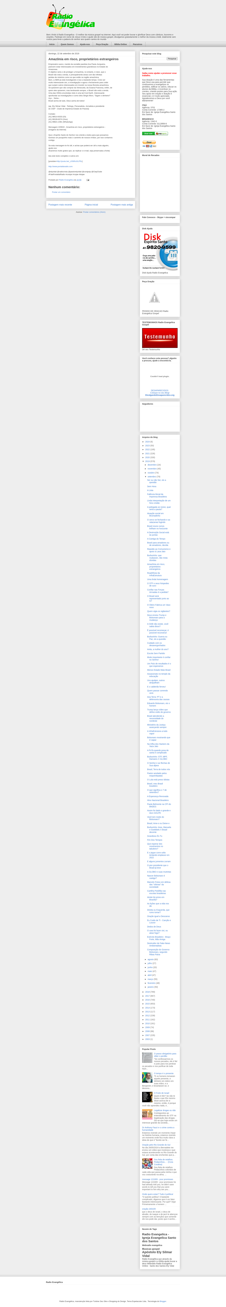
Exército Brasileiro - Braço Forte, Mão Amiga (159, 938)
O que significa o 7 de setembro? (157, 791)
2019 (147, 461)
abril (150, 975)
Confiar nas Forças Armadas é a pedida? (157, 591)
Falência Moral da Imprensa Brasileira (157, 495)
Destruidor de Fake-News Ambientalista (158, 944)
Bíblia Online (120, 44)
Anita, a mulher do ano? (158, 649)
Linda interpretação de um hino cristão (159, 501)
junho (150, 967)
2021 (147, 453)
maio (150, 971)
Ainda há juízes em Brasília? (155, 898)
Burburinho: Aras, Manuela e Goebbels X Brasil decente (159, 829)
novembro (152, 469)
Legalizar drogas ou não (165, 1110)
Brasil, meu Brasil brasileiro (155, 784)
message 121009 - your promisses (157, 1179)
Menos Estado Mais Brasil (159, 670)
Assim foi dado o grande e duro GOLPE (159, 811)
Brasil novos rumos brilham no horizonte (157, 527)
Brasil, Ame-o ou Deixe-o (158, 823)
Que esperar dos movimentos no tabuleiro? (155, 846)
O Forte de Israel (161, 1093)
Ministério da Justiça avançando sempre (156, 726)
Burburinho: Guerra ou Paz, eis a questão (157, 637)
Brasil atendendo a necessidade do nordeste (155, 718)
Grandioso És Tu (154, 836)
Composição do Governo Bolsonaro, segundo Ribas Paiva (158, 952)
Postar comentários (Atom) (94, 212)
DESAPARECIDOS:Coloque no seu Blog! (160, 391)
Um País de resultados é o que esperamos (159, 664)
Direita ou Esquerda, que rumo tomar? (158, 911)
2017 (147, 996)
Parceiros (137, 44)
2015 (147, 1004)
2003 (147, 1039)
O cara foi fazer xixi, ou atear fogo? (157, 931)
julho (150, 963)
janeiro (151, 987)
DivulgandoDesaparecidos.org (159, 395)
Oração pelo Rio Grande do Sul (156, 1145)
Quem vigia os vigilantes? (158, 611)
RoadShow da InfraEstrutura (154, 574)
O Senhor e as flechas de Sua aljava (158, 764)
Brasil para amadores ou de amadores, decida (158, 544)
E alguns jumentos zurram (159, 861)
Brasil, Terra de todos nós (158, 769)
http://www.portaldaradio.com (60, 166)
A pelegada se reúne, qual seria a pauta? (159, 508)
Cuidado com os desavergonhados (156, 644)
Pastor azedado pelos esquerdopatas (157, 774)
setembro (152, 476)
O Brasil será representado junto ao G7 (158, 598)
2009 (147, 1027)
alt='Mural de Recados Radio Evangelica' (160, 184)
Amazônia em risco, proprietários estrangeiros (156, 566)
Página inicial (91, 204)
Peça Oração (102, 44)
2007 (147, 1035)
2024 (147, 442)
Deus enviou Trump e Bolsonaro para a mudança (156, 617)
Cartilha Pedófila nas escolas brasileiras (156, 892)
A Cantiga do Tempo (156, 539)
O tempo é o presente (164, 1073)
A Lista (150, 490)
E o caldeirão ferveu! (156, 687)
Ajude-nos (85, 44)
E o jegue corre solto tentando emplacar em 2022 (158, 855)
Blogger (163, 1301)
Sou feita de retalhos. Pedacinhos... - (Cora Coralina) (163, 1162)
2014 (147, 1008)
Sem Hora (151, 486)
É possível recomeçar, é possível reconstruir (158, 631)
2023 (147, 445)
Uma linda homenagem (157, 579)
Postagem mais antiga (122, 204)
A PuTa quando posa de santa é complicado (158, 751)
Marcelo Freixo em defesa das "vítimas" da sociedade (159, 884)
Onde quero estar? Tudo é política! (157, 1194)
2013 (147, 1011)
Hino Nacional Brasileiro (158, 800)
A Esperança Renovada (157, 796)
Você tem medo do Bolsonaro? (155, 818)
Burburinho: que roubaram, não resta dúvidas (157, 557)
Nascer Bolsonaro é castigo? (156, 877)
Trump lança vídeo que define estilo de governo (159, 710)
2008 (147, 1031)
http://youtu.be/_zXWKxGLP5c (69, 161)
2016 (147, 1000)
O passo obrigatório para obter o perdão (165, 1054)
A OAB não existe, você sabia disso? (157, 625)
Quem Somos (67, 44)
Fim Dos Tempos (154, 840)
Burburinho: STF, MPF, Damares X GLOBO (157, 758)
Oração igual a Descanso (158, 916)
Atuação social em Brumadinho (155, 514)
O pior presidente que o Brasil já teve (157, 866)
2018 (147, 992)
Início (52, 44)
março (151, 979)
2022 (147, 449)
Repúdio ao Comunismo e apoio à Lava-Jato (159, 550)
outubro (151, 473)
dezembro (152, 465)
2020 (147, 457)
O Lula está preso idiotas (158, 779)
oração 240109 (149, 1209)
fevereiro (152, 983)
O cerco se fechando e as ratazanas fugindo (158, 521)
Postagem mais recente (60, 204)
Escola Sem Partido (156, 653)
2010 (147, 1023)
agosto (151, 959)
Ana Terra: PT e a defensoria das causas (158, 698)
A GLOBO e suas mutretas (159, 872)
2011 (147, 1019)
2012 (147, 1015)
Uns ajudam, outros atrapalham (156, 681)
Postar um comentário (61, 192)
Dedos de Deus (154, 926)
